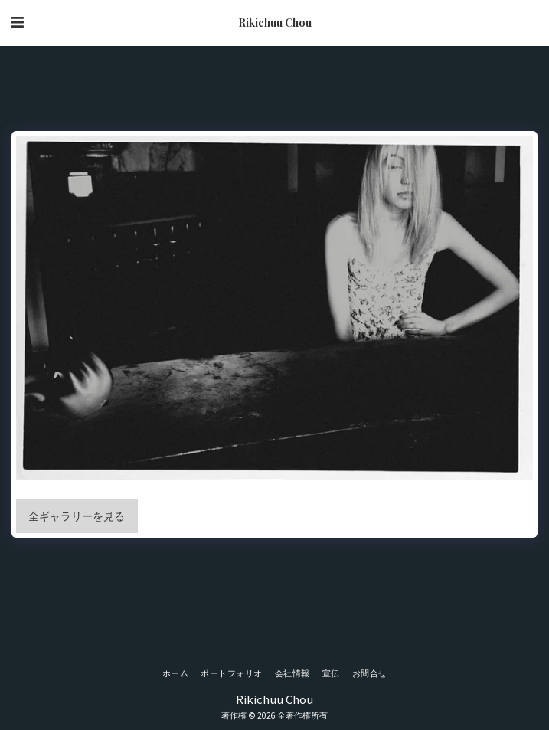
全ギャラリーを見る (76, 516)
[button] (17, 22)
